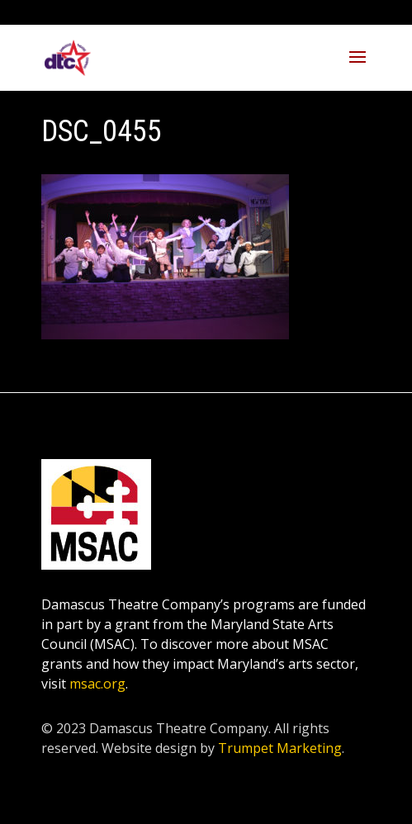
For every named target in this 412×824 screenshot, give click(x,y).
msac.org (97, 684)
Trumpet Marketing (280, 748)
